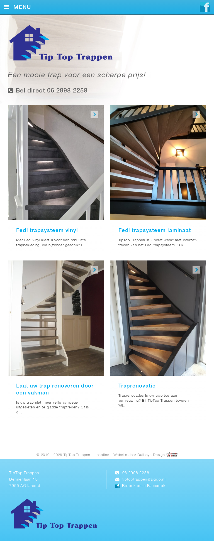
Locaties (101, 455)
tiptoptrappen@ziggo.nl (144, 479)
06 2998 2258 (135, 473)
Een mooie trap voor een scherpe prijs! (77, 75)
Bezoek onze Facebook (143, 486)
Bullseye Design (151, 455)
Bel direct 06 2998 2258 (47, 90)
